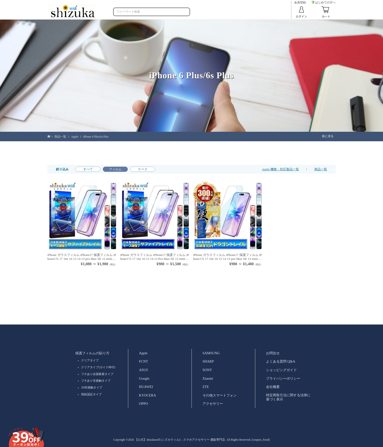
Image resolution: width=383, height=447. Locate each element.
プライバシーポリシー (283, 378)
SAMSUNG (211, 353)
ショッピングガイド (281, 370)
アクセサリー (212, 404)
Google (144, 378)
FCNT (143, 361)
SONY (207, 370)
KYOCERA (147, 395)
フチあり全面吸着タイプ (97, 374)
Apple (143, 353)
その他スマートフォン (219, 395)
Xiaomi (207, 378)
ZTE (205, 387)
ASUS (143, 370)
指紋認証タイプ (91, 394)
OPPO (143, 404)
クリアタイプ (90, 360)
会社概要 (273, 387)
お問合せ (273, 353)
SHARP (208, 361)
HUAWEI (146, 387)
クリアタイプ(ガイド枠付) (98, 367)
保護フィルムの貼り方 (92, 353)
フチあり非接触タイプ (95, 380)
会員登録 (300, 2)
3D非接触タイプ (91, 387)
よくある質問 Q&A (280, 361)
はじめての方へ (324, 2)
